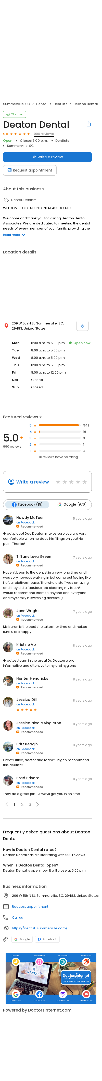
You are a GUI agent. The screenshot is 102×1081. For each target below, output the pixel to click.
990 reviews (44, 133)
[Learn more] (51, 978)
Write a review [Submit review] (47, 157)
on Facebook (25, 522)
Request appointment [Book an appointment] (29, 170)
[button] (37, 804)
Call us (17, 917)
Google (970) (71, 504)
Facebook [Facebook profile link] (47, 939)
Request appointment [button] (30, 906)
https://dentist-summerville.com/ (39, 928)
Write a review (32, 482)
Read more (14, 235)
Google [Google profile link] (22, 939)
